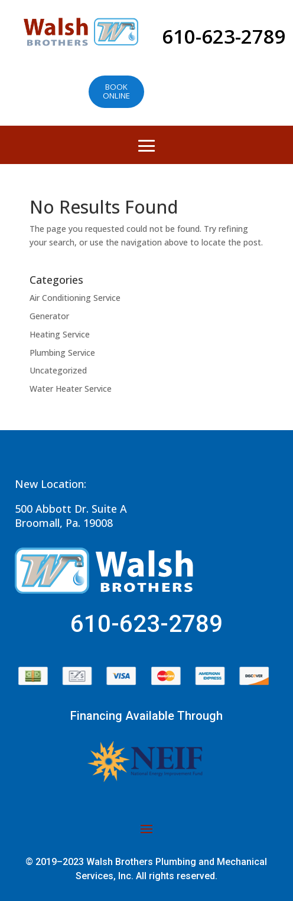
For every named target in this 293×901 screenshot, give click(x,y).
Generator (49, 316)
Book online (116, 91)
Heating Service (60, 334)
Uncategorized (58, 370)
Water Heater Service (71, 388)
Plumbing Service (62, 352)
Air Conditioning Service (75, 297)
